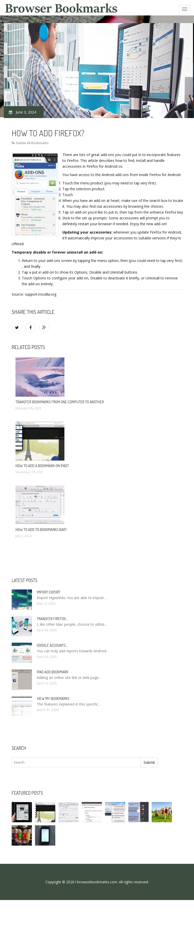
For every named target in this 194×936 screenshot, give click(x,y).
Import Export (48, 592)
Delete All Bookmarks (32, 143)
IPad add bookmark (52, 672)
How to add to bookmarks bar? (41, 529)
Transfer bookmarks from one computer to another (59, 401)
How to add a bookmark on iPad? (42, 465)
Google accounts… (52, 645)
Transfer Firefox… (52, 618)
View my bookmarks (53, 698)
